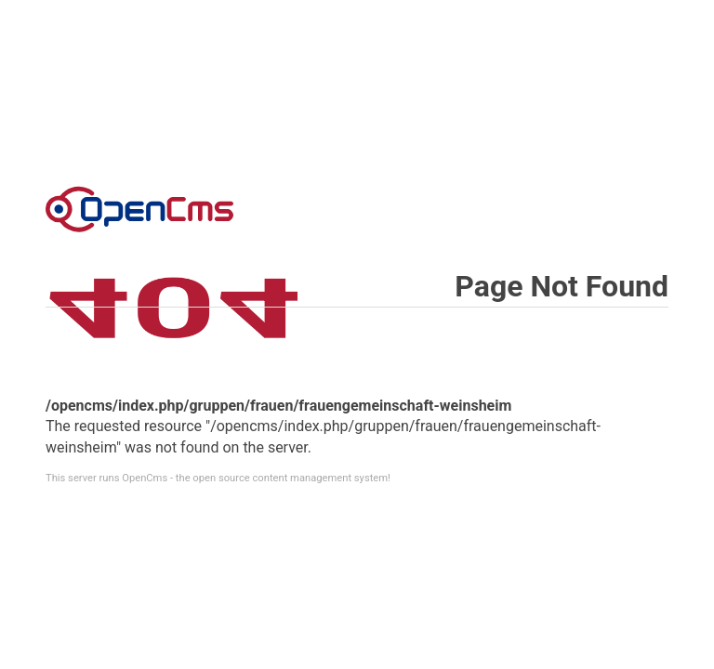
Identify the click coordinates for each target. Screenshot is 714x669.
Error (139, 209)
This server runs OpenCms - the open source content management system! (218, 478)
